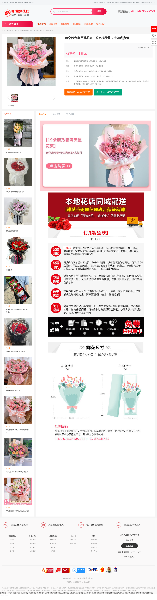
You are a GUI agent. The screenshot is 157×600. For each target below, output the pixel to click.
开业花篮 (53, 24)
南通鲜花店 (149, 593)
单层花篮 (32, 540)
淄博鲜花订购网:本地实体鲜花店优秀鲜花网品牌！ (19, 2)
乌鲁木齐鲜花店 (129, 593)
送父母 (17, 30)
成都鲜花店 (112, 593)
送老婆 (12, 543)
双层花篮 (32, 543)
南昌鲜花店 (57, 593)
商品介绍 (42, 114)
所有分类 (13, 24)
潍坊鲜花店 (49, 593)
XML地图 (87, 582)
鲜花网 (10, 593)
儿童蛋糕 (53, 543)
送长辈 (12, 547)
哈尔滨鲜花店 (140, 593)
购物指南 (94, 540)
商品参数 (56, 114)
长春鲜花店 (73, 593)
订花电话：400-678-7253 (78, 92)
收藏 (11, 106)
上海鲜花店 (65, 593)
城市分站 (100, 24)
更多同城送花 (129, 557)
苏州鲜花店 (24, 593)
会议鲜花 (77, 24)
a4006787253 (4, 596)
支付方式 (94, 547)
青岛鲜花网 (41, 593)
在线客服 (129, 546)
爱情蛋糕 (53, 540)
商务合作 (94, 551)
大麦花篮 (32, 551)
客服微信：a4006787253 (107, 92)
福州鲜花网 (88, 593)
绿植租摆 (88, 24)
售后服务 (94, 543)
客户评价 (70, 114)
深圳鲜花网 (104, 593)
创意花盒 (73, 543)
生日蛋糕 (65, 24)
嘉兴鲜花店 (120, 593)
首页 (3, 30)
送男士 (53, 551)
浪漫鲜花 (42, 24)
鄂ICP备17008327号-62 (75, 582)
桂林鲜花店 (96, 593)
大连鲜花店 (33, 593)
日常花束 (73, 540)
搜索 (99, 11)
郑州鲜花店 (16, 593)
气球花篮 (32, 547)
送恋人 (12, 540)
